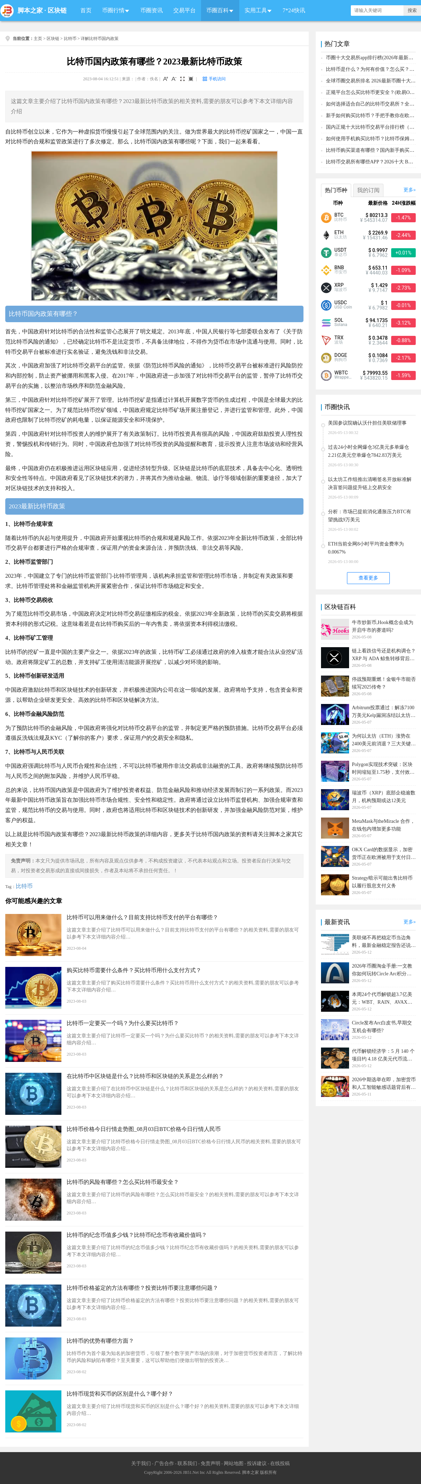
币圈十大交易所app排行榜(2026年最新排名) (373, 57)
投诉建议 (257, 1463)
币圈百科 (217, 10)
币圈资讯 (151, 10)
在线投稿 (280, 1463)
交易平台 (184, 10)
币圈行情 (113, 10)
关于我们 (141, 1463)
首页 (86, 10)
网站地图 (233, 1463)
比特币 (70, 38)
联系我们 (187, 1463)
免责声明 (210, 1463)
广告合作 (164, 1463)
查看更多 (368, 578)
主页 (38, 38)
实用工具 (256, 10)
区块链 (57, 10)
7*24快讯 (294, 10)
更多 (408, 189)
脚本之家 (30, 10)
